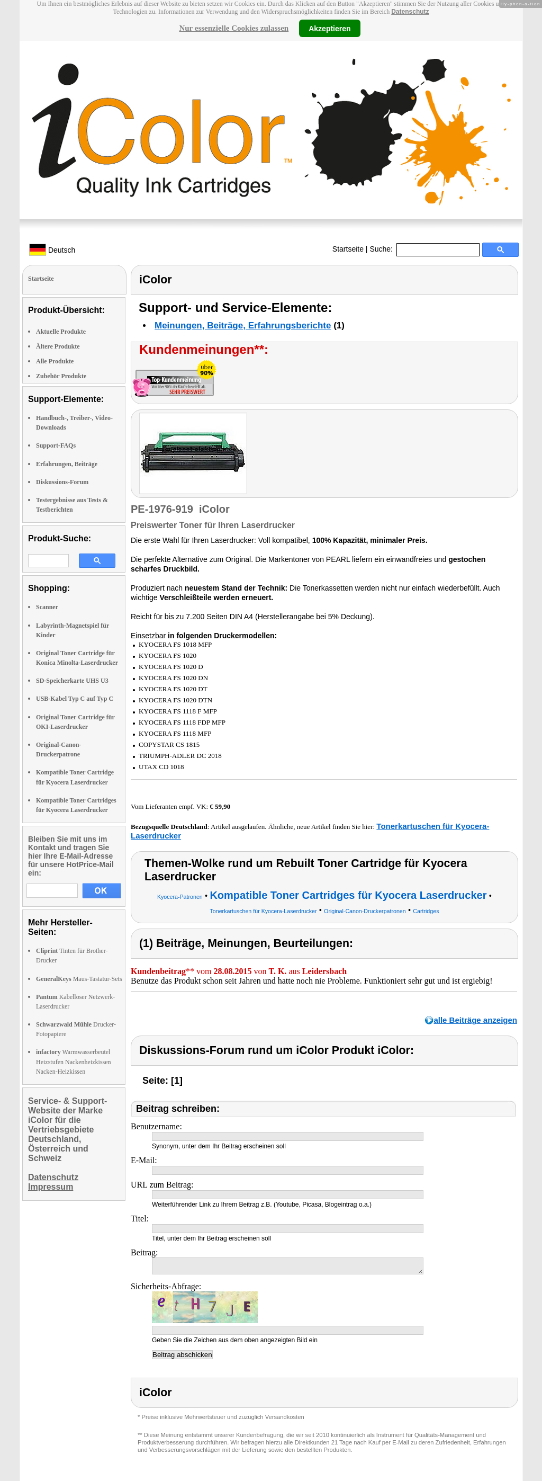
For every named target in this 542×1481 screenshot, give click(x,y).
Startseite (348, 249)
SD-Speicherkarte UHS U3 (72, 680)
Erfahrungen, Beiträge (66, 464)
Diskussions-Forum (62, 482)
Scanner (47, 607)
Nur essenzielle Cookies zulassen (233, 28)
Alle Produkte (55, 361)
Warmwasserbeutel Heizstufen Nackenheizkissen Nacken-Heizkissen (73, 1061)
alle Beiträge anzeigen (475, 1019)
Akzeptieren (329, 28)
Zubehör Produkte (61, 376)
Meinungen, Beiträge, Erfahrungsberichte (243, 325)
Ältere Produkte (58, 346)
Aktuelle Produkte (61, 331)
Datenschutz (410, 11)
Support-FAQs (56, 445)
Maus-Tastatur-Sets (79, 979)
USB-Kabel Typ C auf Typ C (74, 698)
